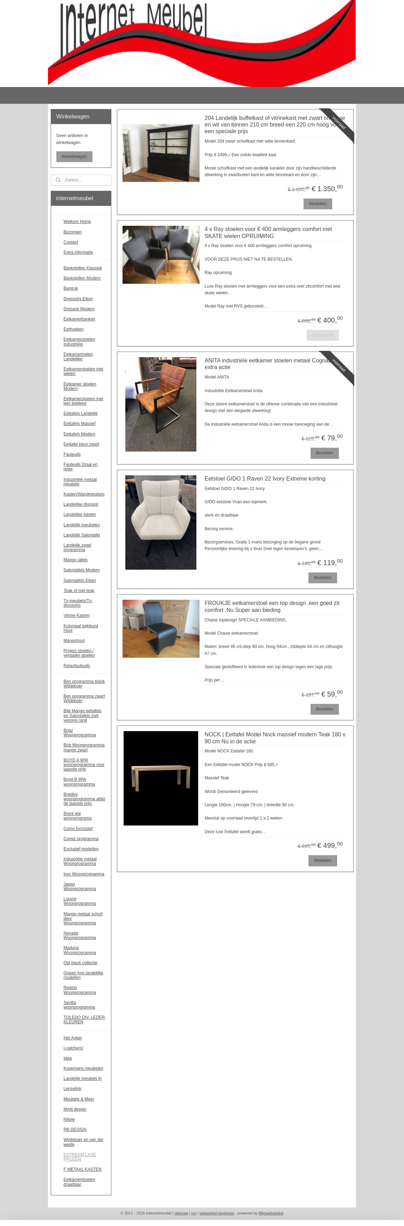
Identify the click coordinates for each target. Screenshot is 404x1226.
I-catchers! (73, 1048)
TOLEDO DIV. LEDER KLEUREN (84, 1019)
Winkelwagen (74, 156)
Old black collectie (81, 962)
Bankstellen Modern (82, 278)
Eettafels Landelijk (81, 413)
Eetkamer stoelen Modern (80, 386)
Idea (68, 1058)
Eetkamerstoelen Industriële (79, 341)
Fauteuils (72, 454)
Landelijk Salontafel (82, 535)
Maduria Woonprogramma (80, 950)
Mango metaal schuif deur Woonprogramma (83, 918)
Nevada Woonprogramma (80, 935)
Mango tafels (76, 559)
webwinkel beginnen (217, 1213)
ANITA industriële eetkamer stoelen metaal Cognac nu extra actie (271, 364)
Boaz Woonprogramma (80, 732)
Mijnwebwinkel (271, 1213)
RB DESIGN (75, 1129)
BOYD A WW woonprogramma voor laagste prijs (84, 765)
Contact (71, 242)
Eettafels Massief (80, 423)
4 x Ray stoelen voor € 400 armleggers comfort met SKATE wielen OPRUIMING (268, 232)
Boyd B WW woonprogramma (79, 781)
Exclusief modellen (81, 848)
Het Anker (73, 1038)
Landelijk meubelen (82, 524)
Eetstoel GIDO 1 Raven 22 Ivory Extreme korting (264, 479)
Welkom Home (77, 221)
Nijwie (69, 1119)
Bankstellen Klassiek (83, 268)
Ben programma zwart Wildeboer (84, 698)
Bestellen (317, 203)
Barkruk (71, 288)
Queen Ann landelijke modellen (83, 975)
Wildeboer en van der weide (84, 1142)
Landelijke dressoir (81, 504)
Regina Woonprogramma (80, 990)
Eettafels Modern (80, 434)
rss (193, 1213)
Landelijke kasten (80, 514)
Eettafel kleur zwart (81, 444)
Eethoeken (74, 329)
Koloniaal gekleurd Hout (81, 628)
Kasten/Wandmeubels (84, 494)
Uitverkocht (322, 335)
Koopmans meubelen (83, 1068)
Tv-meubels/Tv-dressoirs (78, 603)
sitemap (181, 1213)
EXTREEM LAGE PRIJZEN (80, 1157)
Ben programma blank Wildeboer (84, 683)
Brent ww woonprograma (78, 816)
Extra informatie (78, 252)
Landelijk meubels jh (83, 1078)
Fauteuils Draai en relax (81, 466)
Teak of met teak (79, 590)
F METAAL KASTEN (83, 1169)
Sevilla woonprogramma (79, 1005)
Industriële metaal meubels (80, 481)
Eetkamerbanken (80, 319)
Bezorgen (73, 232)
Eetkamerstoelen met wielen (83, 371)
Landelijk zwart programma (77, 547)
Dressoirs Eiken (78, 298)
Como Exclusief (78, 828)
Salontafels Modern (82, 570)
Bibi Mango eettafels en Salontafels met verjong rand (83, 715)
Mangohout (74, 640)
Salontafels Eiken (80, 580)
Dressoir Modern (79, 308)
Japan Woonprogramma (80, 886)
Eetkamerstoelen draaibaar (79, 1182)
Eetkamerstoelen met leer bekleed (83, 401)
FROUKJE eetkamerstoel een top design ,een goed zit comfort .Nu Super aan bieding (271, 606)
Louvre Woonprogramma (80, 901)
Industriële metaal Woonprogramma (80, 861)
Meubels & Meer (79, 1099)
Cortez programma (81, 838)
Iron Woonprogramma (84, 874)
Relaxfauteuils (77, 665)
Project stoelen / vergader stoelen (79, 653)
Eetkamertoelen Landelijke (78, 356)
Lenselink (73, 1088)
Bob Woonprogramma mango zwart (84, 747)
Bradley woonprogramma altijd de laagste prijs (84, 799)
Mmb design (75, 1109)
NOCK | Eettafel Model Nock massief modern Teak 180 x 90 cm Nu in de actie (274, 737)
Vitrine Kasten (77, 615)
